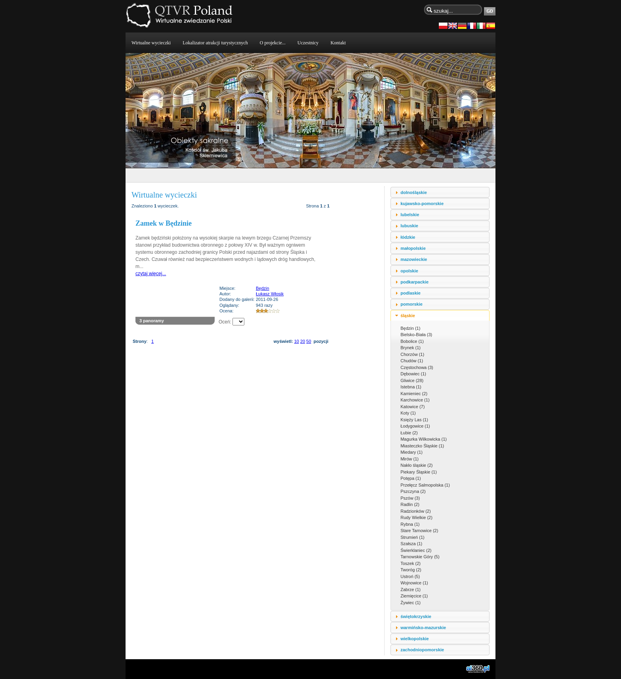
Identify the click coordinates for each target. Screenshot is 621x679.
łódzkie (407, 237)
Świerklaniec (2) (415, 550)
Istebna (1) (410, 386)
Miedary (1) (411, 452)
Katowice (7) (412, 406)
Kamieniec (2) (413, 393)
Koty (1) (408, 413)
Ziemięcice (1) (414, 595)
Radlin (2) (409, 504)
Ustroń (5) (410, 576)
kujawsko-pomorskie (422, 203)
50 (308, 341)
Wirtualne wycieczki (151, 43)
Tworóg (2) (410, 569)
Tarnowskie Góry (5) (419, 556)
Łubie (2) (408, 432)
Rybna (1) (409, 524)
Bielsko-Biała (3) (416, 334)
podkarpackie (414, 282)
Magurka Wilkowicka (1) (423, 439)
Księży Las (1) (414, 419)
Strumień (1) (412, 537)
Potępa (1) (410, 478)
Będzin (262, 288)
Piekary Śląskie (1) (418, 472)
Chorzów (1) (412, 354)
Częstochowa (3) (416, 367)
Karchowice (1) (414, 400)
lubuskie (409, 225)
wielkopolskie (414, 638)
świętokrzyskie (415, 616)
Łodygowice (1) (415, 426)
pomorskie (411, 304)
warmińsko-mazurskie (423, 627)
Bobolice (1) (412, 341)
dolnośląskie (413, 192)
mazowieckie (413, 259)
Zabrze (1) (410, 589)
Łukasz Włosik (270, 293)
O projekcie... (273, 43)
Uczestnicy (307, 43)
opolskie (409, 270)
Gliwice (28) (411, 380)
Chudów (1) (411, 360)
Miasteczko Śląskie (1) (422, 445)
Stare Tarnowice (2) (419, 530)
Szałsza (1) (411, 543)
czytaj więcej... (150, 273)
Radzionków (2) (415, 511)
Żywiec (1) (410, 602)
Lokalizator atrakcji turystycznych (215, 43)
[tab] (440, 192)
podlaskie (410, 293)
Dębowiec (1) (413, 373)
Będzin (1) (410, 328)
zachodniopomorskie (422, 649)
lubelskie (409, 214)
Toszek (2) (410, 563)
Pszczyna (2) (413, 491)
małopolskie (413, 248)
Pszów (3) (410, 498)
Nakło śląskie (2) (416, 465)
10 (296, 341)
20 (302, 341)
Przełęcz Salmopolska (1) (425, 485)
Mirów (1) (409, 458)
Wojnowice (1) (414, 582)
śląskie (407, 315)
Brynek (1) (410, 347)
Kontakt (338, 43)
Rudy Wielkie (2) (416, 517)
